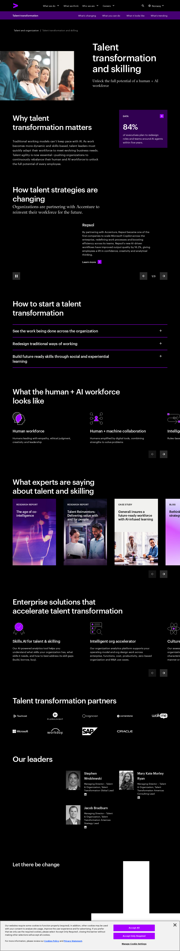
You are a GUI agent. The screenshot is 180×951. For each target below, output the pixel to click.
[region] (90, 936)
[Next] (163, 454)
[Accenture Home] (16, 6)
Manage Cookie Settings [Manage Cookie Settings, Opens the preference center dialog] (134, 944)
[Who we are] (90, 5)
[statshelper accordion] (162, 116)
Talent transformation (25, 15)
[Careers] (108, 5)
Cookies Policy (51, 941)
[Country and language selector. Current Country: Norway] (156, 5)
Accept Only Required (134, 936)
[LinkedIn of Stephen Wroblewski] (85, 794)
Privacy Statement (73, 941)
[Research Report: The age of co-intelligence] (34, 532)
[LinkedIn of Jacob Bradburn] (85, 827)
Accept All (134, 928)
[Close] (175, 924)
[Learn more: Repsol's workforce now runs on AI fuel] (91, 262)
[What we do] (51, 5)
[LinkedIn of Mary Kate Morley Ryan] (138, 797)
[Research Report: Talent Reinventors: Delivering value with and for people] (85, 532)
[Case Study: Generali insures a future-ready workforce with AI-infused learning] (136, 532)
